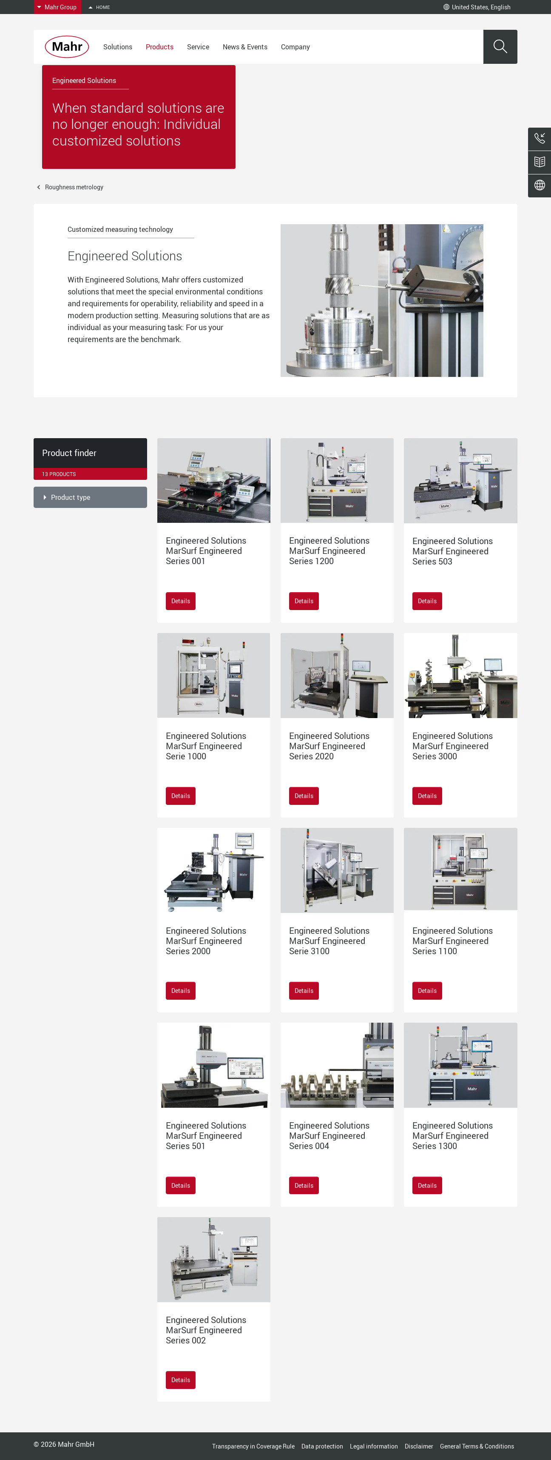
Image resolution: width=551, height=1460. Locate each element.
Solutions (117, 46)
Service (198, 46)
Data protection (322, 1446)
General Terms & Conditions (477, 1446)
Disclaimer (419, 1446)
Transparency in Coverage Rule (253, 1446)
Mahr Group (61, 7)
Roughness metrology (74, 187)
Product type (70, 497)
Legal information (374, 1446)
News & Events (245, 46)
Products (159, 46)
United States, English (477, 7)
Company (295, 46)
